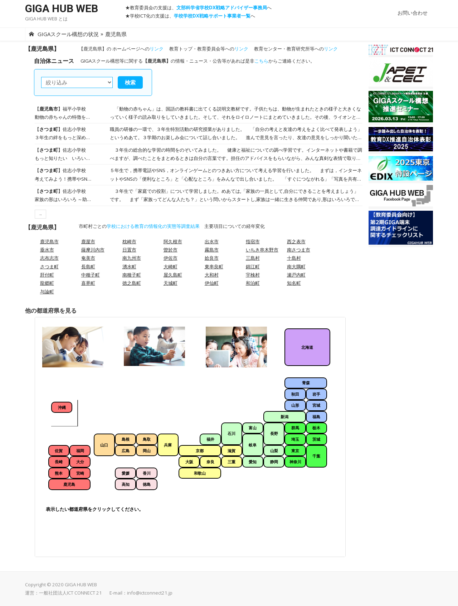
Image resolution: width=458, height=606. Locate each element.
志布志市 (49, 258)
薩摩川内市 (92, 249)
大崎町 (170, 266)
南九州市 (131, 258)
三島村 (253, 258)
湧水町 (129, 266)
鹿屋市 (88, 241)
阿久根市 (173, 241)
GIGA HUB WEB (61, 8)
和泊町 (253, 283)
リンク (157, 48)
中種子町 (90, 275)
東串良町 (214, 266)
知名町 (294, 283)
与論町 (47, 291)
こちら (261, 61)
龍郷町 (47, 283)
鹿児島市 (49, 241)
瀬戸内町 (296, 275)
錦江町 (253, 266)
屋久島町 (173, 275)
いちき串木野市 (262, 249)
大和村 (212, 275)
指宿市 (253, 241)
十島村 (294, 258)
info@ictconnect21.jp (149, 593)
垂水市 (47, 249)
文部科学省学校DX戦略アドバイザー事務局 (221, 7)
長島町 (88, 266)
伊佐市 (170, 258)
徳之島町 (131, 283)
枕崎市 (129, 241)
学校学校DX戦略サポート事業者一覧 (212, 16)
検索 (130, 82)
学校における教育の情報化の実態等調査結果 (153, 226)
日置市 (129, 249)
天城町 (170, 283)
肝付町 (47, 275)
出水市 (212, 241)
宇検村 (253, 275)
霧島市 (212, 249)
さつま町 (49, 266)
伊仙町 (212, 283)
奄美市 (88, 258)
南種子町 (131, 275)
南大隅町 (296, 266)
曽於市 (170, 249)
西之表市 (296, 241)
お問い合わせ (413, 12)
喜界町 (88, 283)
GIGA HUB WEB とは (46, 18)
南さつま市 (298, 249)
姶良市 (212, 258)
